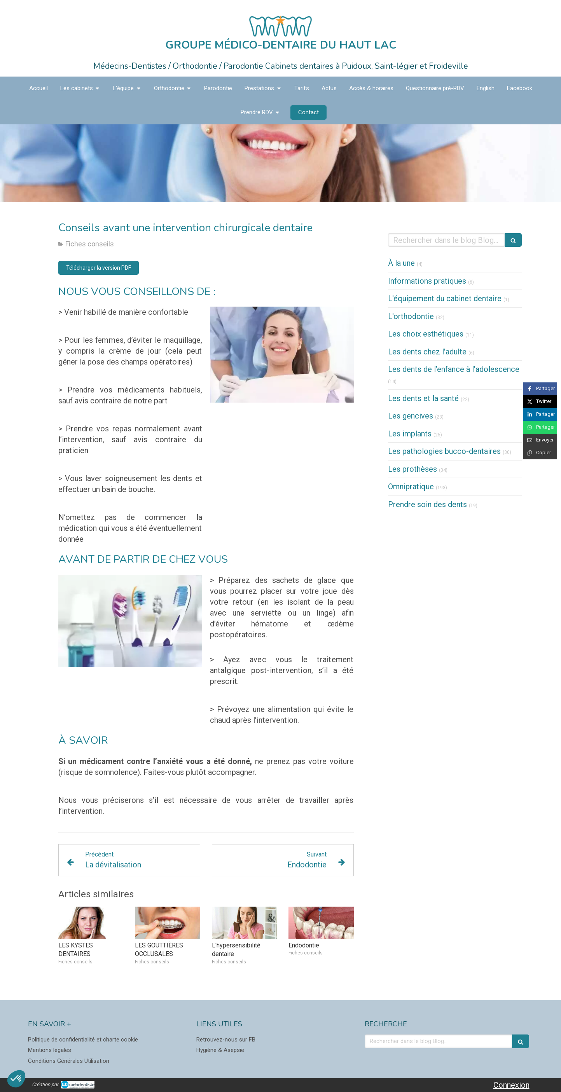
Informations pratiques (427, 281)
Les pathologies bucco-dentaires (444, 451)
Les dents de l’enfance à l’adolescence (453, 369)
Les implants (410, 433)
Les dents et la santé (423, 398)
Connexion (511, 1085)
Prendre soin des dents (427, 504)
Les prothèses (412, 469)
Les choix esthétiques (425, 333)
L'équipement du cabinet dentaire (445, 298)
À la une (401, 263)
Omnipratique (411, 486)
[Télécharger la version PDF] (98, 268)
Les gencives (410, 415)
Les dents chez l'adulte (427, 351)
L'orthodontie (411, 316)
